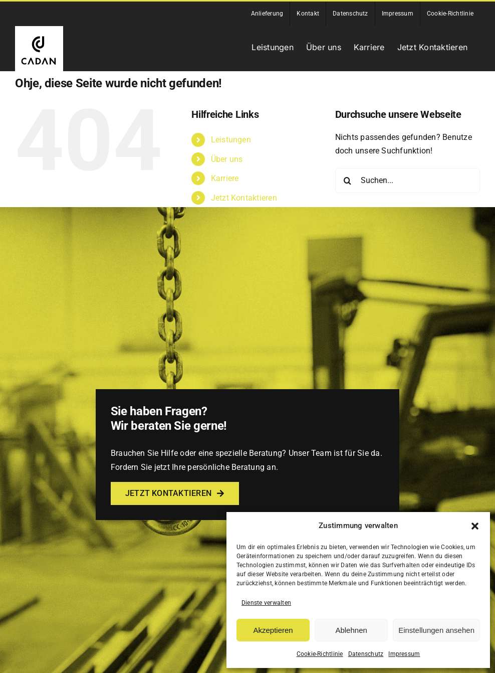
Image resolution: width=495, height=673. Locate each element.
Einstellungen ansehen (436, 630)
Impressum (404, 653)
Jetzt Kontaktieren (244, 198)
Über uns (227, 159)
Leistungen (231, 139)
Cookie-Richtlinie (320, 653)
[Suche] (347, 180)
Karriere (225, 178)
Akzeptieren (273, 630)
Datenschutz (366, 653)
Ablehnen (351, 630)
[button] (475, 526)
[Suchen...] (407, 180)
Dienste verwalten (266, 602)
